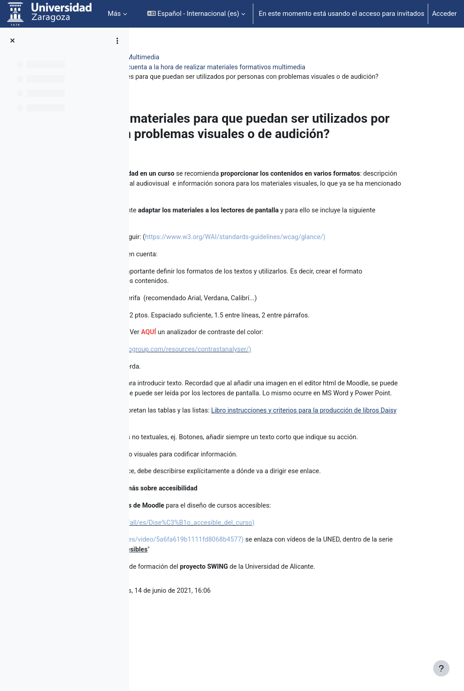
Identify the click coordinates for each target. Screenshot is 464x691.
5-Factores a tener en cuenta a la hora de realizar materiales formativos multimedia (281, 67)
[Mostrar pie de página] (441, 668)
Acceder (444, 14)
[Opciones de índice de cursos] (117, 41)
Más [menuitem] (114, 14)
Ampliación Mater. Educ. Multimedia (201, 57)
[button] (196, 14)
